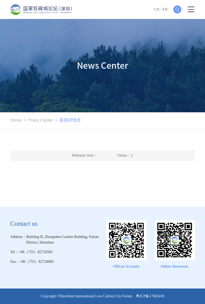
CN (156, 9)
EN (165, 9)
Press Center (40, 120)
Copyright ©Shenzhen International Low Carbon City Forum (88, 296)
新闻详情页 (70, 120)
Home (16, 120)
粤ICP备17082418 (150, 296)
